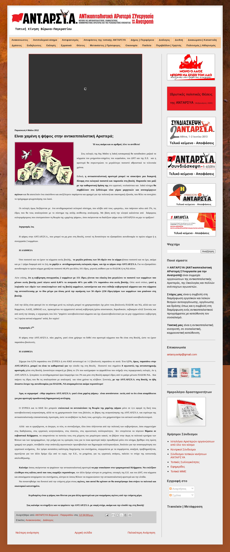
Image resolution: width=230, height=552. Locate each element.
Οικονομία (131, 45)
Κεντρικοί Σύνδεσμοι (183, 449)
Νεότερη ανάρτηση (27, 532)
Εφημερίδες (177, 466)
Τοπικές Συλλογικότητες (185, 462)
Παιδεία (146, 45)
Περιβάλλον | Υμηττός (168, 45)
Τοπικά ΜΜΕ (178, 471)
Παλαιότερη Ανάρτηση (141, 532)
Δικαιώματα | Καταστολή (202, 40)
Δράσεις (17, 45)
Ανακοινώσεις (20, 40)
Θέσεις (80, 45)
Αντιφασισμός (70, 40)
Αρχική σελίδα (83, 532)
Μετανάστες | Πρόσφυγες (105, 45)
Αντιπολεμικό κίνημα (45, 40)
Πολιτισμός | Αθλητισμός (201, 45)
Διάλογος (164, 40)
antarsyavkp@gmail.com (182, 354)
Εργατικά (66, 45)
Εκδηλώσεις (34, 45)
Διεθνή (179, 40)
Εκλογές (51, 45)
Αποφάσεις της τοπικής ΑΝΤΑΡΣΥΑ (105, 40)
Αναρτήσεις (177, 488)
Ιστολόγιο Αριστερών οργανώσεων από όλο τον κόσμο (192, 443)
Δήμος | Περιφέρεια (142, 40)
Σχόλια (175, 495)
